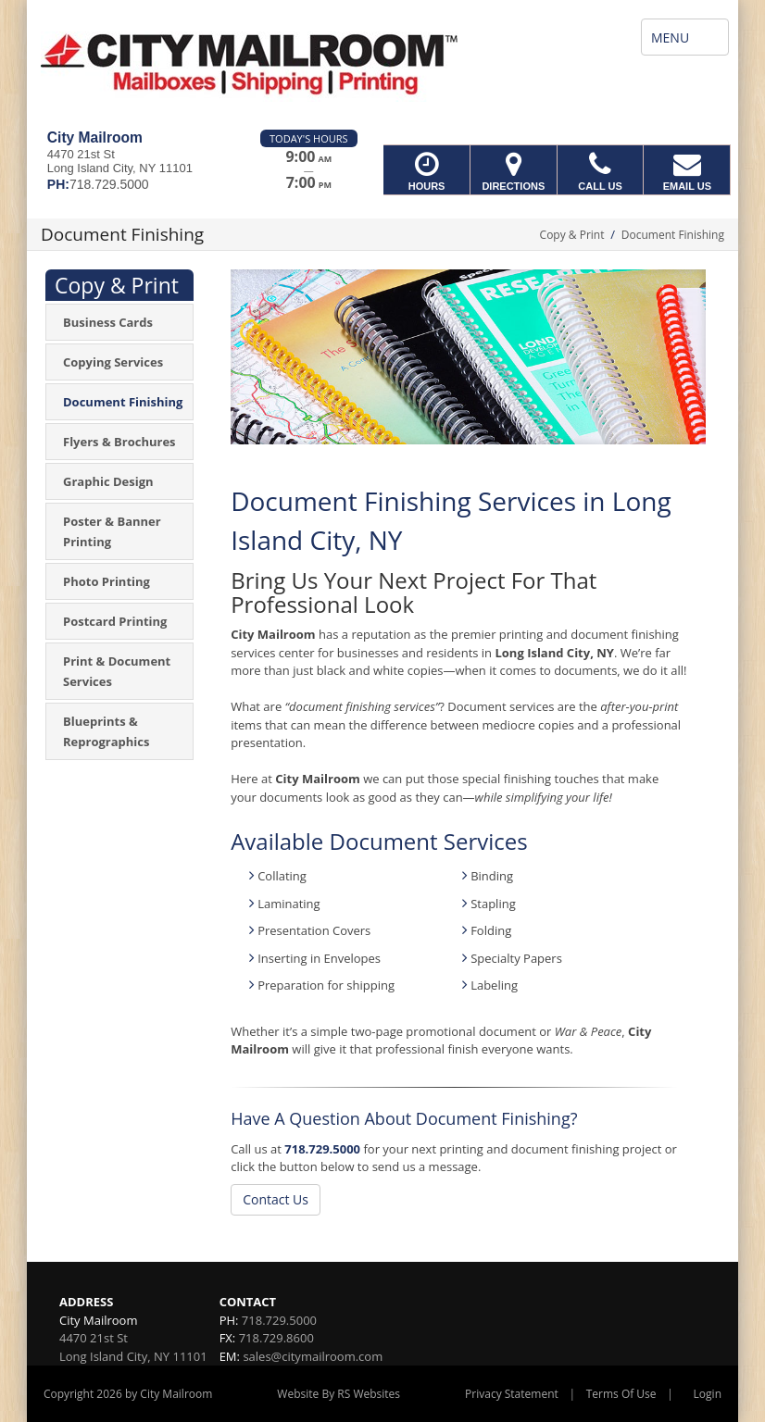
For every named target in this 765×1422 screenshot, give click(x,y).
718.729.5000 (322, 1149)
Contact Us (275, 1199)
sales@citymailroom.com (312, 1356)
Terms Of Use (621, 1394)
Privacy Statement (511, 1394)
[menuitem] (119, 322)
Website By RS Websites (338, 1394)
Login (707, 1394)
